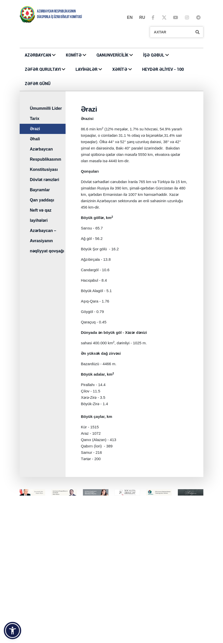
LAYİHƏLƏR (87, 69)
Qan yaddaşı (42, 200)
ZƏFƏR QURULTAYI (43, 69)
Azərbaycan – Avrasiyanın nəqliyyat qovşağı (47, 240)
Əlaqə (74, 549)
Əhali (35, 139)
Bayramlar (40, 190)
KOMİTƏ (74, 55)
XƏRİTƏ (119, 69)
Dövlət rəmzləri (44, 179)
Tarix (34, 118)
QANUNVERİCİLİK (112, 55)
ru (142, 17)
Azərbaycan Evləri (129, 593)
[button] (12, 630)
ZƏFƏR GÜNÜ (38, 83)
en (130, 17)
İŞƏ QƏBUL (154, 55)
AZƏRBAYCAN (38, 55)
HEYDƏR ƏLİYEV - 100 (163, 69)
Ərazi (35, 129)
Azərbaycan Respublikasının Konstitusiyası (45, 159)
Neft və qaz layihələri (41, 215)
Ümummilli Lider (46, 108)
